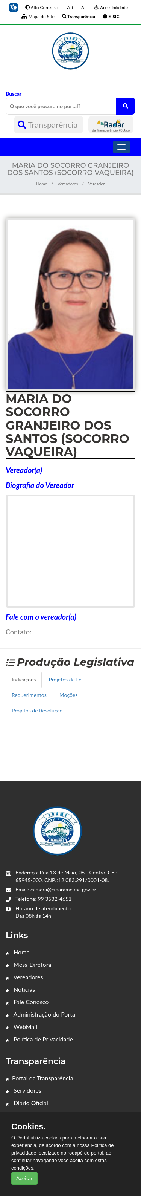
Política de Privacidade (39, 1039)
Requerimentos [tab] (29, 695)
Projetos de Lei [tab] (66, 679)
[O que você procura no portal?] (125, 106)
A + (70, 7)
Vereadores (68, 183)
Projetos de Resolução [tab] (37, 710)
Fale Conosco (27, 1001)
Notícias (20, 989)
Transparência (49, 124)
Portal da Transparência (39, 1077)
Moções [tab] (68, 695)
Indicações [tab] (24, 679)
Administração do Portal (41, 1014)
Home (41, 183)
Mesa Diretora (28, 964)
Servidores (23, 1090)
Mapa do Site (37, 16)
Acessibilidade (111, 7)
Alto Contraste (42, 7)
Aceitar (24, 1178)
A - (84, 7)
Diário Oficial (27, 1102)
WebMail (21, 1026)
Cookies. (28, 1126)
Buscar (70, 102)
